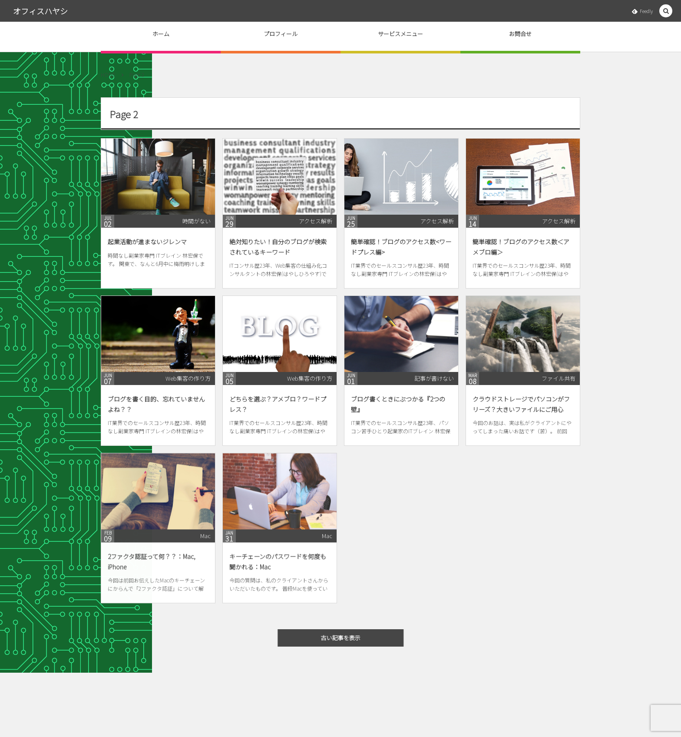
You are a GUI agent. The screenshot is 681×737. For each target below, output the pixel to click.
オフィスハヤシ (40, 11)
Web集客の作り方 (188, 378)
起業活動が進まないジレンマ (147, 241)
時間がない (196, 221)
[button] (665, 11)
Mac (205, 541)
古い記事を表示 (345, 638)
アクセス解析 (315, 221)
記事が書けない (434, 378)
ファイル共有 (558, 378)
